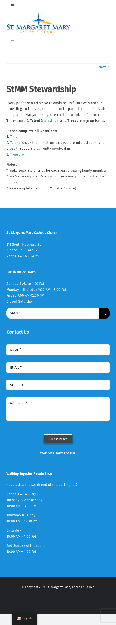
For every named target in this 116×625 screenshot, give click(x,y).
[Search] (104, 313)
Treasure (17, 154)
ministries (50, 121)
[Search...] (52, 313)
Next (102, 67)
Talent (15, 143)
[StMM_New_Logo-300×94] (38, 14)
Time (14, 137)
